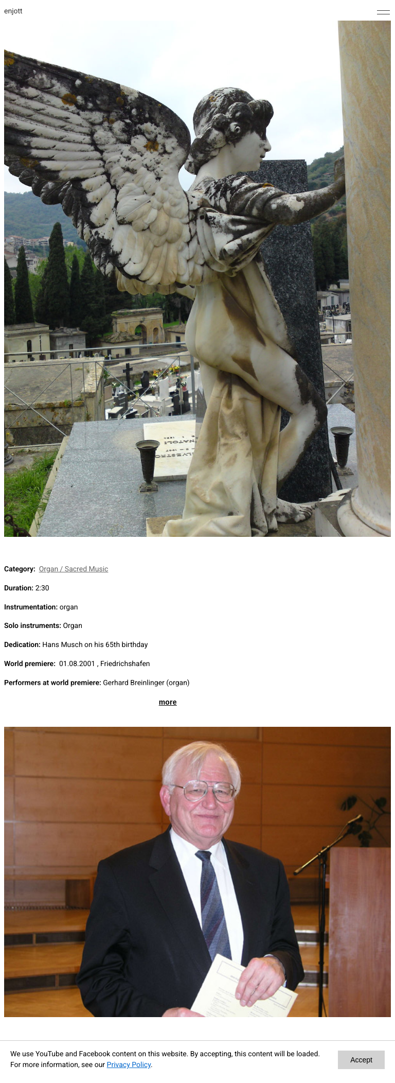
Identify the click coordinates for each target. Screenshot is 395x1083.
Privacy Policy (129, 1065)
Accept (361, 1060)
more (168, 702)
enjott (13, 11)
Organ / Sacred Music (74, 569)
